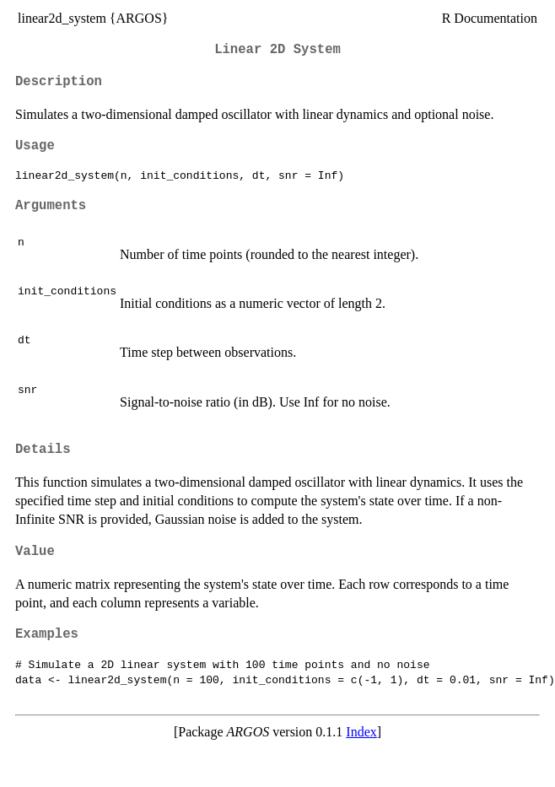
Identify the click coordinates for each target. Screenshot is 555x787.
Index (361, 732)
